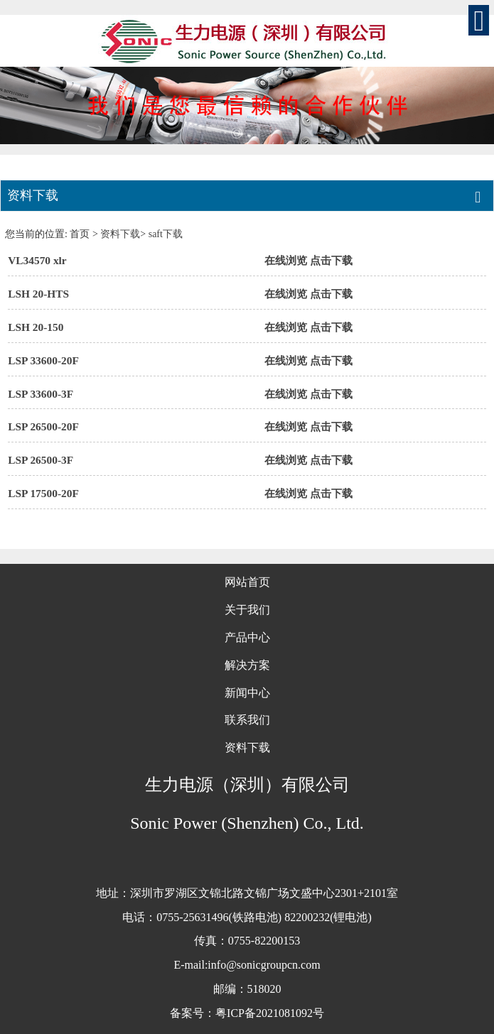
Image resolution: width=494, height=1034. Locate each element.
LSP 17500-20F (43, 493)
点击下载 (331, 260)
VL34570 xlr (37, 260)
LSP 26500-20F (43, 426)
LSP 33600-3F (40, 394)
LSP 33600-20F (43, 360)
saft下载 (166, 234)
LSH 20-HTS (38, 294)
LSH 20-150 (35, 327)
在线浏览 (285, 260)
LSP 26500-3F (40, 460)
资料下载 (120, 234)
